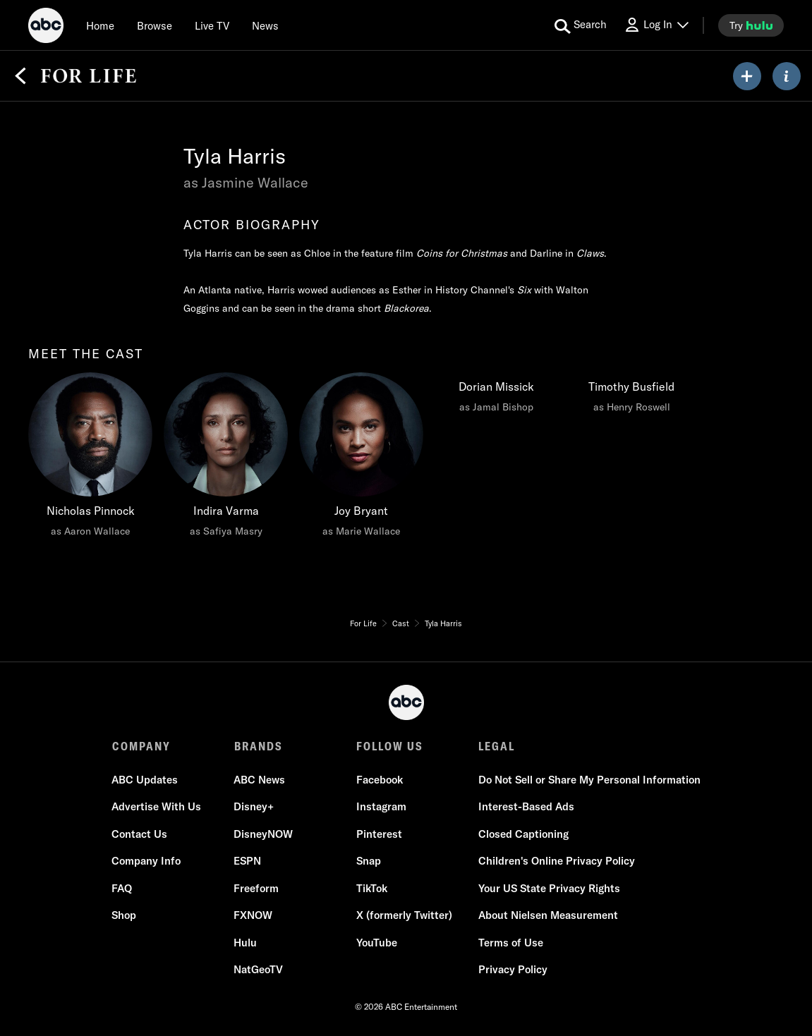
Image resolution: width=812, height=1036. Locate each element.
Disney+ (254, 806)
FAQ (122, 888)
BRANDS (258, 746)
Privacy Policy (512, 969)
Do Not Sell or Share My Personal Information (589, 779)
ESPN (248, 860)
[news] (265, 25)
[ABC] (45, 27)
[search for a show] (581, 25)
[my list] (747, 76)
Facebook (379, 779)
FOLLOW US (389, 746)
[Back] (20, 76)
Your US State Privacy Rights (549, 888)
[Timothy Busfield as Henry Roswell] (631, 396)
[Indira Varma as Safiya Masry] (226, 458)
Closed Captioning (523, 834)
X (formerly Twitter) (404, 915)
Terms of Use (510, 942)
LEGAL (496, 746)
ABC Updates (145, 779)
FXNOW (253, 915)
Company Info (146, 860)
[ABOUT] (786, 76)
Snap (368, 860)
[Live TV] (212, 25)
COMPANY (141, 746)
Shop (124, 915)
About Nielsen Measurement (548, 915)
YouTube (376, 942)
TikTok (371, 888)
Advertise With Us (157, 806)
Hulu (245, 942)
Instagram (381, 806)
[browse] (154, 25)
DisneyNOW (263, 834)
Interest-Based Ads (526, 806)
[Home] (100, 25)
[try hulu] (751, 25)
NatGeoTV (259, 969)
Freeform (256, 888)
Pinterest (379, 834)
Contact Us (140, 834)
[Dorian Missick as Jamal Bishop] (496, 396)
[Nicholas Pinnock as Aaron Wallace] (90, 458)
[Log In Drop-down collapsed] (656, 25)
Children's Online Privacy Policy (556, 860)
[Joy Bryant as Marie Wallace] (361, 458)
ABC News (260, 779)
